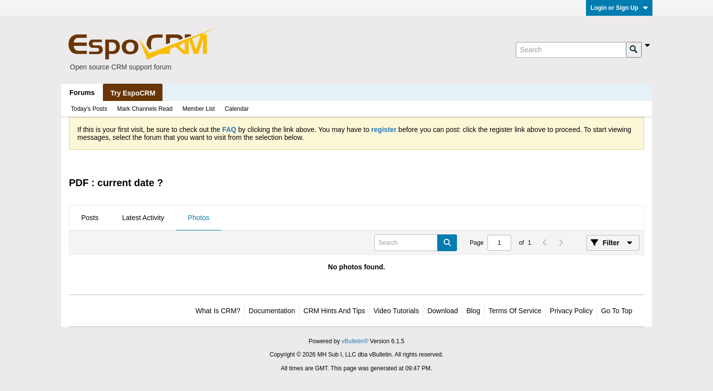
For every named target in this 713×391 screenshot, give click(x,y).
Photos (199, 218)
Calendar (237, 108)
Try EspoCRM (132, 93)
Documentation (272, 311)
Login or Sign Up (619, 7)
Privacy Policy (571, 311)
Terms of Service (514, 311)
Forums (82, 93)
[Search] (571, 50)
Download (442, 311)
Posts (89, 218)
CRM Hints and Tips (334, 311)
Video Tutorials (396, 311)
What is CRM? (217, 311)
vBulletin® (355, 341)
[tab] (89, 218)
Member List (198, 108)
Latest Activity (143, 218)
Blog (473, 311)
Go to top (616, 311)
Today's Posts (89, 108)
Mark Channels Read (145, 108)
